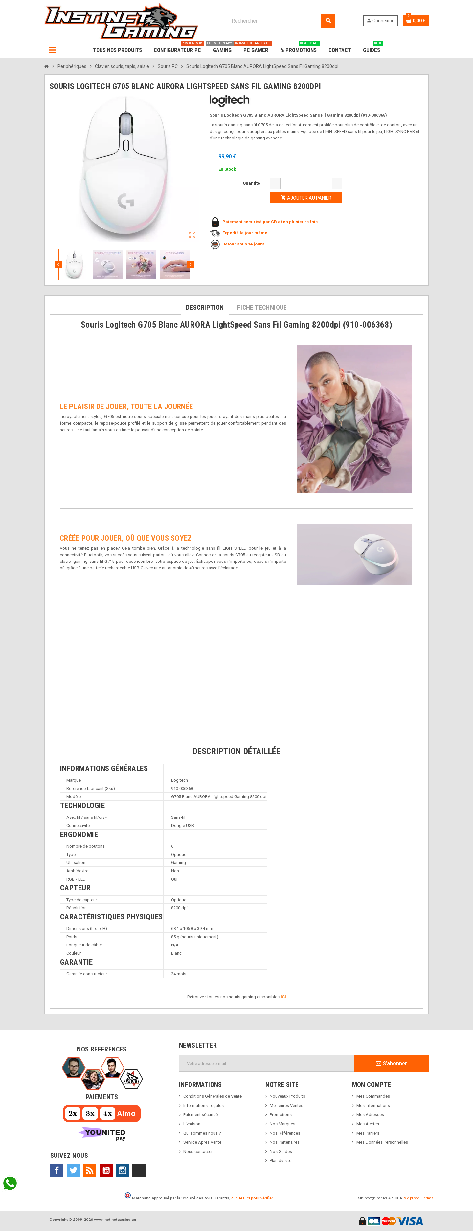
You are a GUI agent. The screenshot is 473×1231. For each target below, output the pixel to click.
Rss (89, 1170)
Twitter (73, 1170)
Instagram (122, 1170)
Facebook (56, 1170)
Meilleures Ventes (286, 1105)
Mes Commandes (373, 1096)
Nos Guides (281, 1151)
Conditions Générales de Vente (212, 1096)
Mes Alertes (367, 1123)
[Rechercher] (280, 21)
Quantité (251, 183)
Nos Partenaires (285, 1142)
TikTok (139, 1170)
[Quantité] (306, 183)
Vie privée (411, 1198)
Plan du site (280, 1160)
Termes (428, 1198)
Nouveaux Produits (287, 1096)
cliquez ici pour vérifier (252, 1198)
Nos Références (285, 1133)
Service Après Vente (202, 1142)
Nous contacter (198, 1151)
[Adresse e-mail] (266, 1063)
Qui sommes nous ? (202, 1133)
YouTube (106, 1170)
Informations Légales (203, 1105)
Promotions (281, 1114)
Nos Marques (282, 1123)
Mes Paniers (367, 1133)
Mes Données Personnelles (382, 1142)
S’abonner (391, 1063)
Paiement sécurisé (200, 1114)
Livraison (191, 1123)
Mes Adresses (370, 1114)
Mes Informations (373, 1105)
